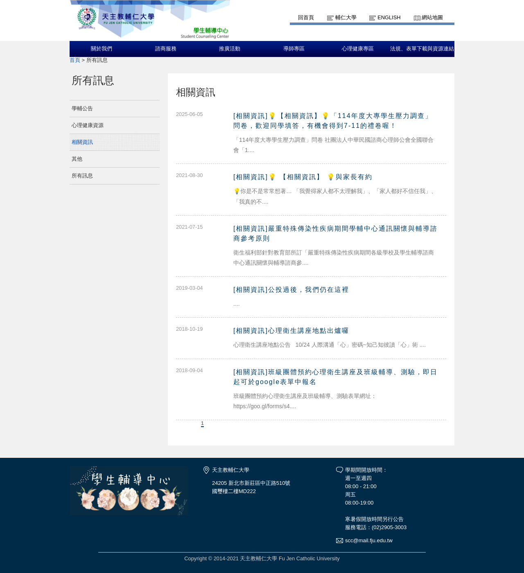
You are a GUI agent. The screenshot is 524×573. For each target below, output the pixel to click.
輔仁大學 (346, 17)
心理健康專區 (358, 49)
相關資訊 (82, 142)
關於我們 (101, 49)
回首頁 (306, 17)
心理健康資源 (88, 125)
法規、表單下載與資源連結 (422, 49)
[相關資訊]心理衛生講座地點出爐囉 (291, 330)
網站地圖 (432, 17)
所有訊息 (82, 176)
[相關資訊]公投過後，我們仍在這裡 (291, 289)
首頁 (75, 60)
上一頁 (185, 423)
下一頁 (219, 423)
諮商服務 (165, 49)
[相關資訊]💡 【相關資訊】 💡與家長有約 (303, 176)
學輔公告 (82, 108)
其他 (77, 159)
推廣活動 (229, 49)
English (388, 17)
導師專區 (294, 49)
